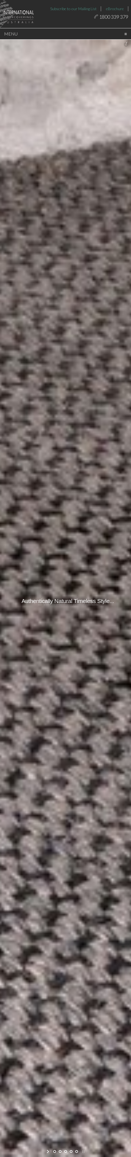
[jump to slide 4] (71, 1151)
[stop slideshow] (82, 1151)
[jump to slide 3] (65, 1151)
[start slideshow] (48, 1151)
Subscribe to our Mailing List (73, 8)
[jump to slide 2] (60, 1151)
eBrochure (115, 8)
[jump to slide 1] (54, 1151)
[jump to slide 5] (76, 1151)
